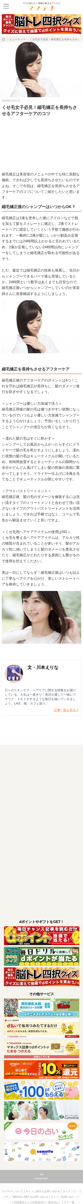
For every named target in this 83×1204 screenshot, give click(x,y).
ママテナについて (13, 1191)
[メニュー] (6, 6)
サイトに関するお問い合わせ (43, 1191)
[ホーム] (4, 39)
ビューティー (17, 39)
